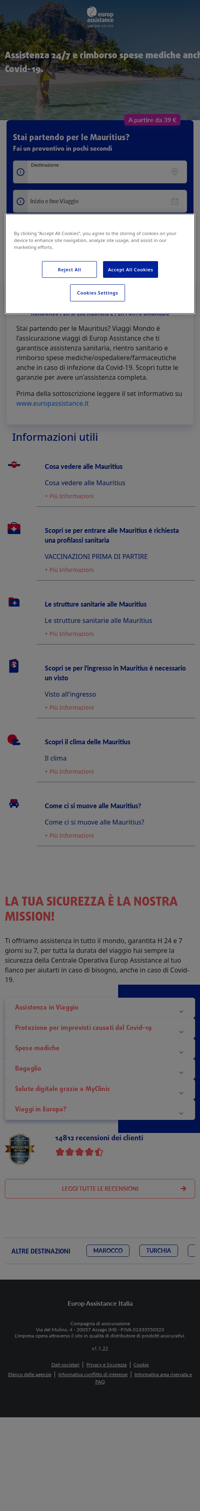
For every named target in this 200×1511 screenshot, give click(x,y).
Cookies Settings (97, 293)
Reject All (69, 269)
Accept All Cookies (130, 269)
